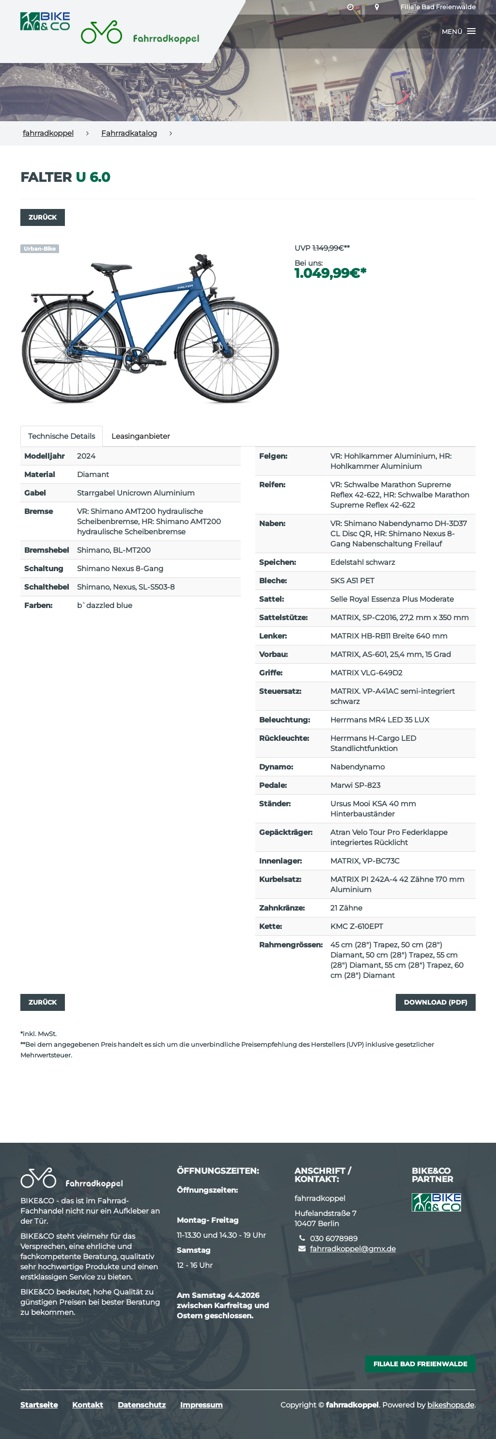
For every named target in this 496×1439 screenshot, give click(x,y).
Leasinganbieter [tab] (140, 436)
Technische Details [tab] (61, 436)
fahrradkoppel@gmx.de (353, 1248)
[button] (459, 31)
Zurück (43, 217)
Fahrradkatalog (129, 133)
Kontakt (87, 1404)
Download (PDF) (435, 1002)
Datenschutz (142, 1404)
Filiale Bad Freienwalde (438, 7)
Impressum (201, 1404)
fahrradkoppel (48, 133)
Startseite (39, 1404)
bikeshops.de (450, 1404)
